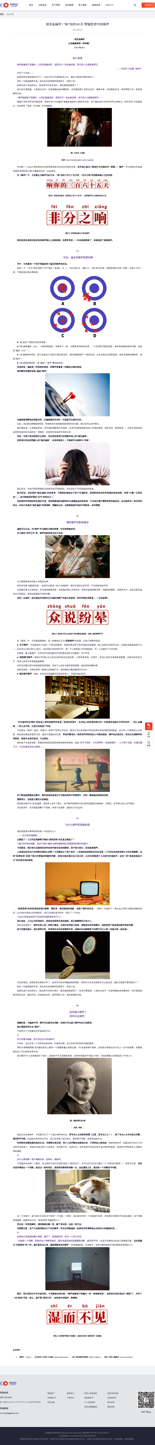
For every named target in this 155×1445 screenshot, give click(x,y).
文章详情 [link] (10, 14)
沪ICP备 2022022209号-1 (100, 1433)
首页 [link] (2, 14)
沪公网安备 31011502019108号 (71, 1436)
